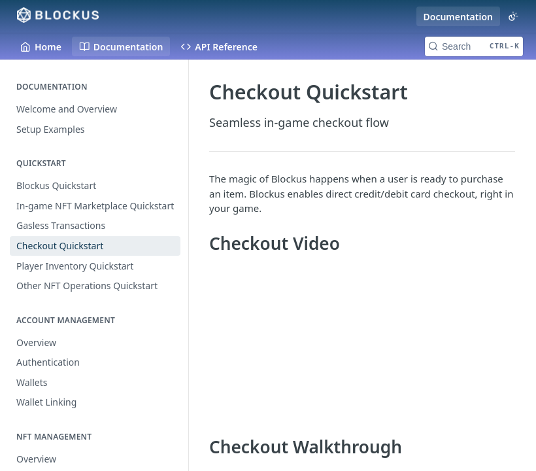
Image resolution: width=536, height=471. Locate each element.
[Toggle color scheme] (513, 16)
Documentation (459, 16)
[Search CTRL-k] (474, 46)
